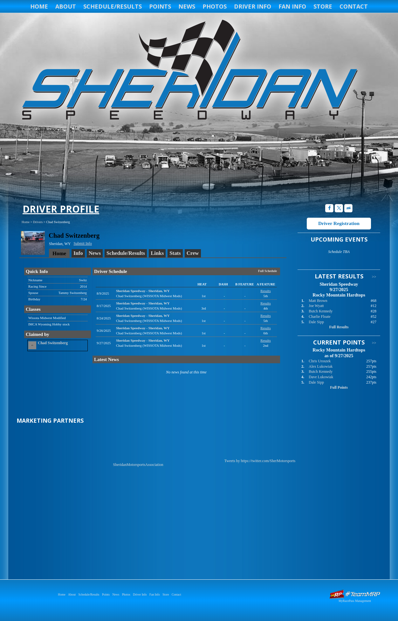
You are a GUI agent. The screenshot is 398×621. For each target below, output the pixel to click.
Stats (175, 253)
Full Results (338, 327)
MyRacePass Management (355, 601)
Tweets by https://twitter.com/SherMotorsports (259, 461)
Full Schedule (267, 271)
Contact (354, 6)
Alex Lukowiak (321, 366)
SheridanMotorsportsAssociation (138, 464)
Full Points (339, 387)
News (186, 6)
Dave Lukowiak (321, 377)
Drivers (38, 222)
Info (78, 253)
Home (39, 6)
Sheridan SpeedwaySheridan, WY (143, 291)
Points (160, 6)
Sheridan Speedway (189, 70)
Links (157, 253)
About (65, 6)
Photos (214, 6)
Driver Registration (339, 223)
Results (265, 291)
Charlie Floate (319, 316)
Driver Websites (354, 594)
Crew (193, 253)
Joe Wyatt (316, 306)
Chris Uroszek (320, 361)
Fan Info (292, 6)
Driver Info (252, 6)
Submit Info (82, 243)
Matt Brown (318, 300)
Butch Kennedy (321, 311)
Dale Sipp (316, 322)
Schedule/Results (112, 6)
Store (322, 6)
